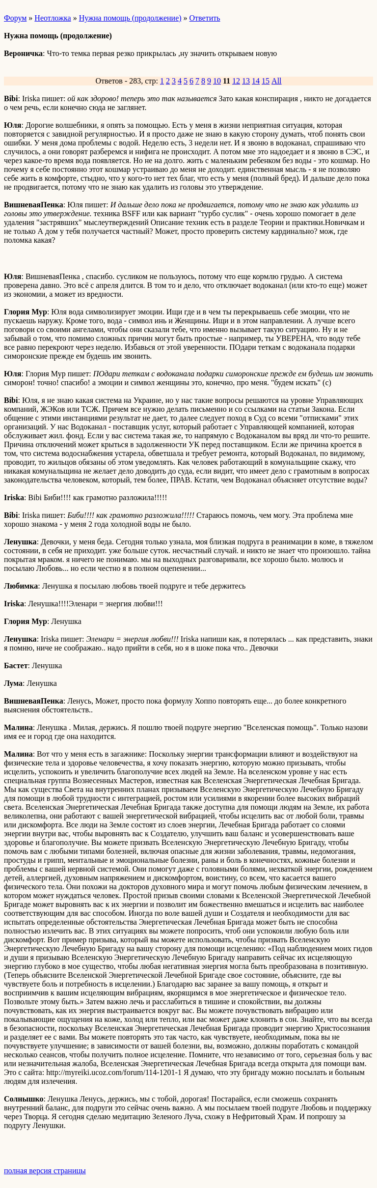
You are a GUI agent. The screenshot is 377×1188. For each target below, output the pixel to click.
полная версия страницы (45, 1170)
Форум (15, 18)
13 (246, 81)
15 (265, 81)
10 (217, 81)
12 (236, 81)
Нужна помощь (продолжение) (130, 18)
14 (256, 81)
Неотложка (52, 18)
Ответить (204, 18)
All (276, 81)
